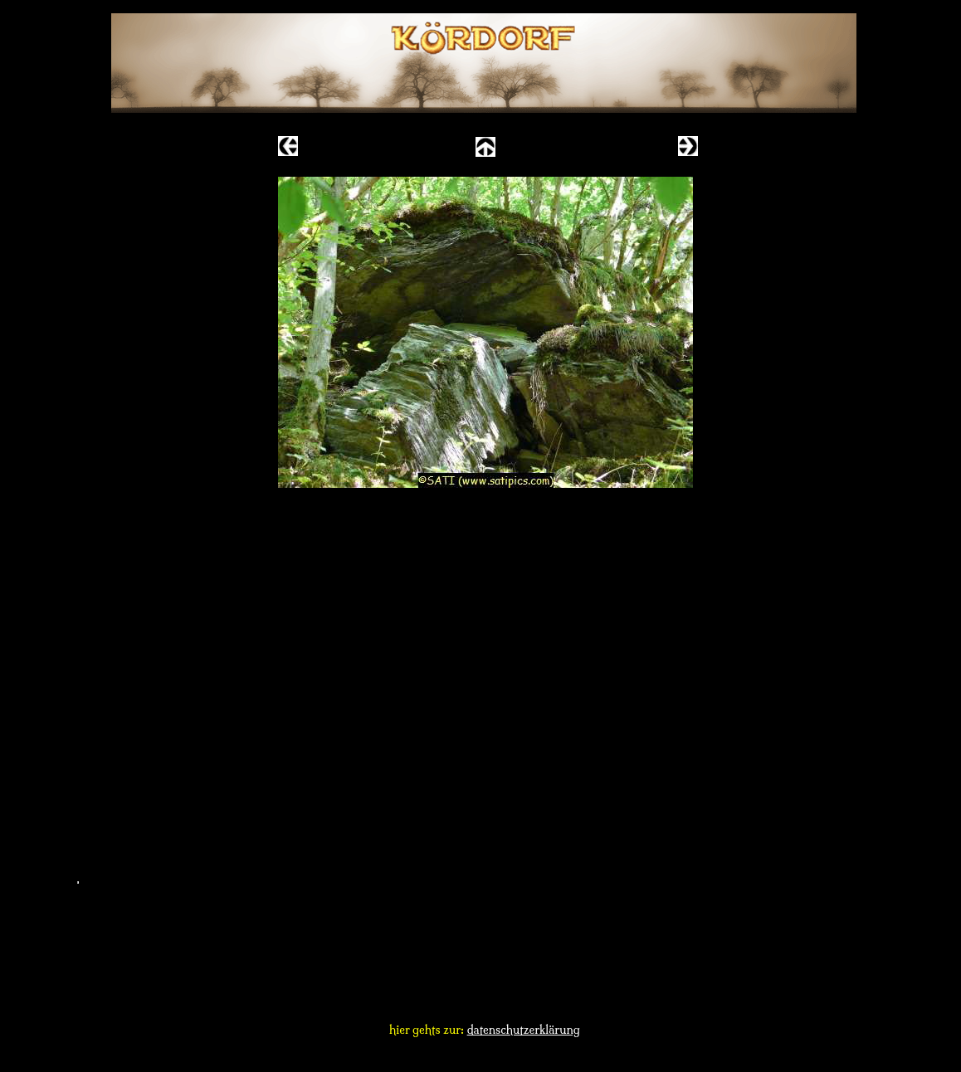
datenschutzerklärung (523, 1029)
